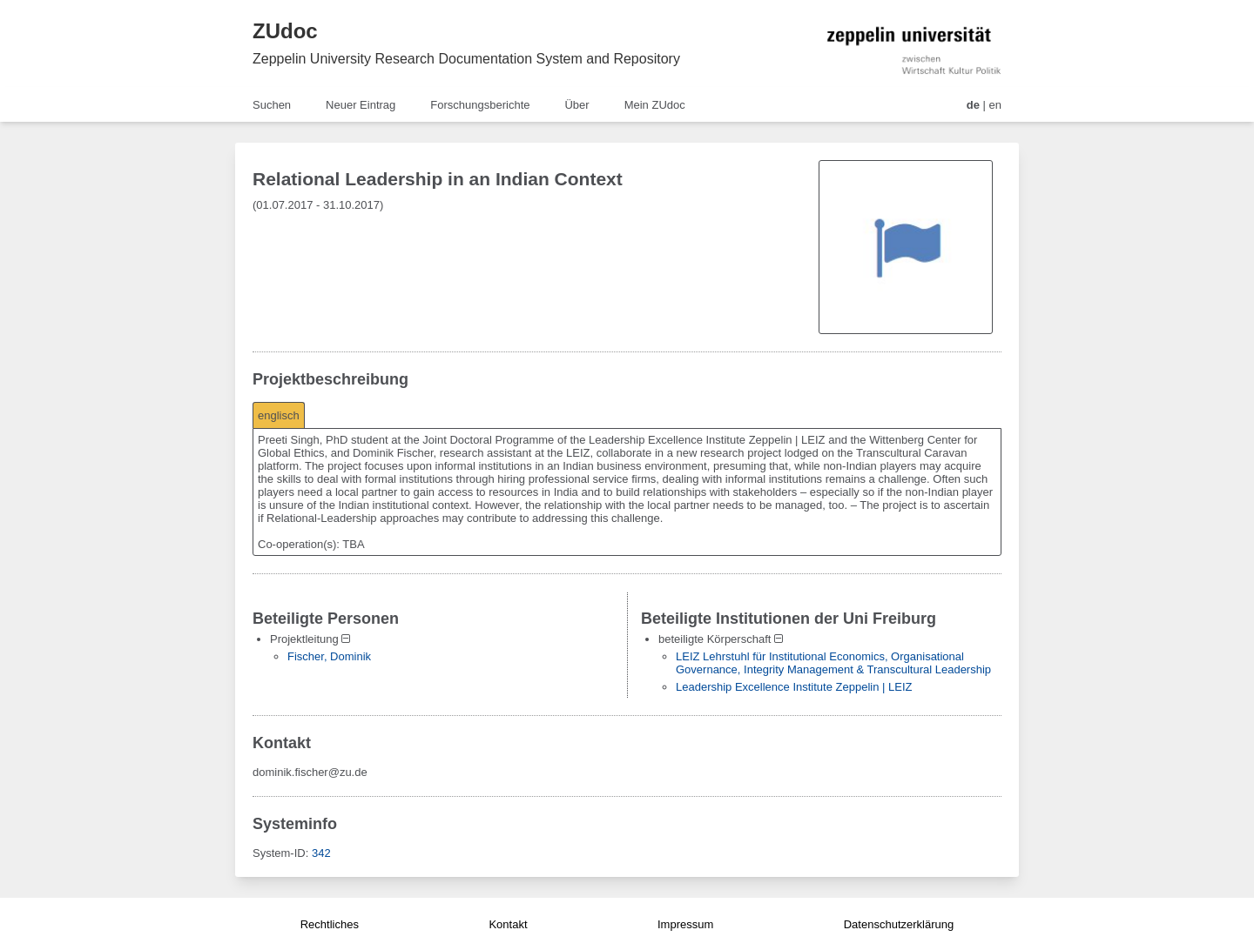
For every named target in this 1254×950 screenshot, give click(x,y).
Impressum (685, 924)
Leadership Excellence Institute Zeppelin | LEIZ (794, 686)
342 (321, 853)
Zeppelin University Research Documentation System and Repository (466, 58)
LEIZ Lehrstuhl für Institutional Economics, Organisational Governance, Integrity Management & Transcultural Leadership (833, 663)
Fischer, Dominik (329, 656)
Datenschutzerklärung (899, 924)
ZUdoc (285, 31)
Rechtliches (329, 924)
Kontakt (508, 924)
